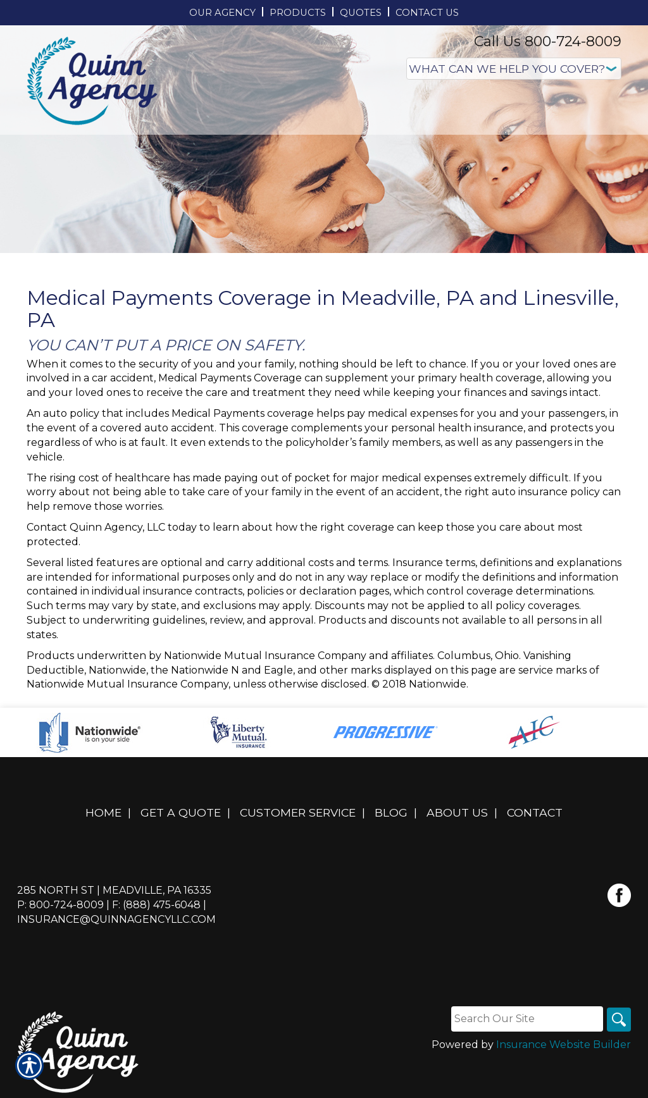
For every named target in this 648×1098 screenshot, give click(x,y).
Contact (535, 812)
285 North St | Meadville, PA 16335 (114, 890)
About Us (457, 812)
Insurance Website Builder (563, 1045)
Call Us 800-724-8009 (547, 41)
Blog (391, 812)
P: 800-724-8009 (60, 905)
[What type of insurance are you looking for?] (513, 69)
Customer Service (298, 812)
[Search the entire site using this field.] (526, 1019)
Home (103, 812)
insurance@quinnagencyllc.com (116, 919)
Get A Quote (180, 812)
